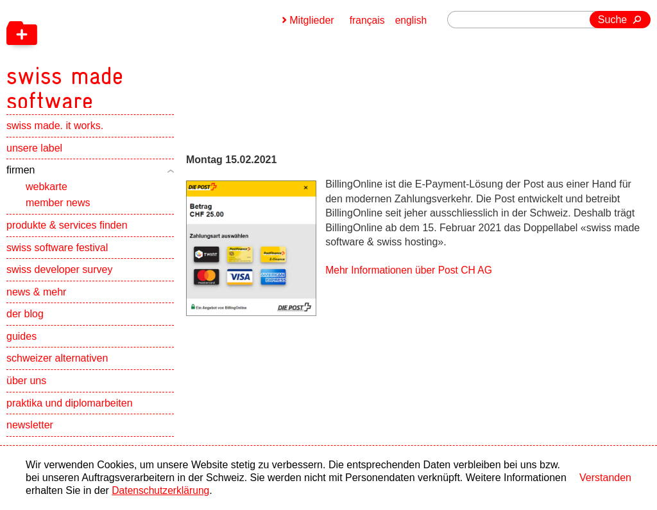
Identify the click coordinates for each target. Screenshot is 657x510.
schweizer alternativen (57, 366)
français (366, 20)
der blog (25, 321)
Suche (612, 19)
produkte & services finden (67, 232)
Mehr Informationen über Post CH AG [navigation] (410, 270)
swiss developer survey (59, 277)
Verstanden (605, 477)
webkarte (46, 194)
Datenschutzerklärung (162, 490)
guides (21, 344)
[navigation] (134, 58)
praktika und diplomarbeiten (69, 410)
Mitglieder (310, 20)
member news (58, 210)
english (411, 20)
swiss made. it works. (54, 133)
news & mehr (36, 299)
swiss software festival (57, 255)
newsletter (29, 432)
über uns (26, 388)
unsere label (34, 155)
